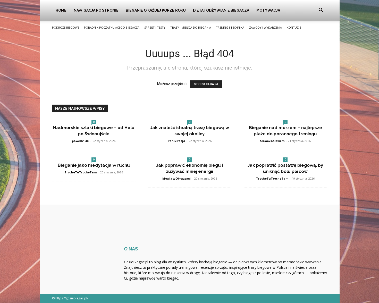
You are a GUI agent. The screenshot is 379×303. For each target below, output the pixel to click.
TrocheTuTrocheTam (80, 172)
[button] (321, 10)
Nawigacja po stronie (96, 10)
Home (61, 10)
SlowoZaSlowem (272, 141)
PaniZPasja (176, 141)
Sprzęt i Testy (154, 27)
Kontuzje (294, 27)
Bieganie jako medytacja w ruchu (94, 165)
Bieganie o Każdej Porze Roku (156, 10)
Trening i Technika (230, 27)
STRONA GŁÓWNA (206, 84)
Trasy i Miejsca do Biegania (190, 27)
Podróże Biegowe (65, 27)
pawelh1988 (80, 141)
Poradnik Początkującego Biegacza (111, 27)
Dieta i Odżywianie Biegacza (221, 10)
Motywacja (268, 10)
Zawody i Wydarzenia (265, 27)
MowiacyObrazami (176, 178)
